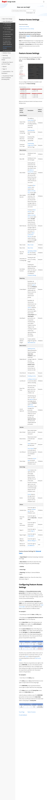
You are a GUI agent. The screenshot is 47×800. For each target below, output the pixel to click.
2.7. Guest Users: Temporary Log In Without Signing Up (7, 42)
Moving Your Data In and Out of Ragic (7, 63)
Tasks (29, 470)
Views (29, 443)
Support (28, 36)
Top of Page (21, 712)
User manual (31, 448)
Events (29, 494)
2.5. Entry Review (7, 36)
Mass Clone (30, 248)
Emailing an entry (32, 376)
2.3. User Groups (7, 32)
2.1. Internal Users (7, 23)
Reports (4, 66)
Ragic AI (4, 69)
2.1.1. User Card (7, 25)
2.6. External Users (7, 38)
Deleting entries (31, 348)
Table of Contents (31, 712)
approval (31, 399)
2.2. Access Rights (7, 27)
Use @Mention (31, 545)
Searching (5, 55)
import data (30, 120)
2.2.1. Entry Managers (8, 29)
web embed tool (31, 342)
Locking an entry (31, 379)
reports (34, 285)
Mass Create (30, 244)
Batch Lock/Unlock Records (31, 234)
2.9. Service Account (7, 50)
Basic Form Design (7, 19)
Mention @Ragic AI (32, 540)
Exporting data (31, 130)
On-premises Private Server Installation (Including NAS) (7, 77)
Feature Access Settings (24, 26)
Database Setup (6, 53)
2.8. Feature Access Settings (7, 47)
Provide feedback (23, 715)
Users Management (7, 21)
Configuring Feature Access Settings (26, 28)
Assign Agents (31, 536)
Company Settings (32, 275)
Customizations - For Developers (7, 72)
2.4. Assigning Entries (8, 34)
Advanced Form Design (6, 58)
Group (26, 656)
